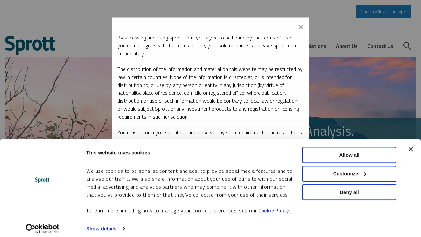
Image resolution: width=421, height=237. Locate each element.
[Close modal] (301, 25)
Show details (101, 224)
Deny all (349, 187)
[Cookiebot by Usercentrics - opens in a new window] (42, 224)
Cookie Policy (273, 206)
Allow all (349, 150)
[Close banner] (411, 144)
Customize (349, 169)
